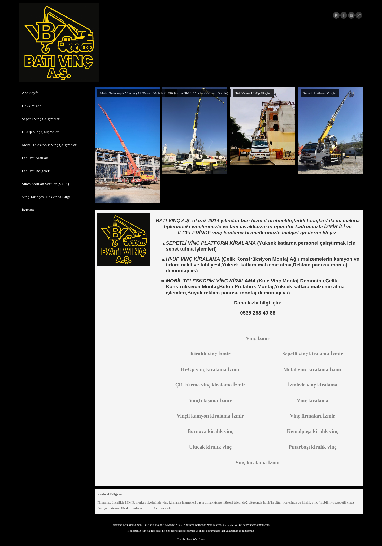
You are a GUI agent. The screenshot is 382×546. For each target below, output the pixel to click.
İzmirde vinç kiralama (312, 385)
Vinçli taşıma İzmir (210, 400)
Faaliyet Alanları (35, 158)
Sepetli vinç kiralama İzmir (312, 353)
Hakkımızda (31, 106)
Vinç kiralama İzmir (257, 462)
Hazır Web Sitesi (195, 539)
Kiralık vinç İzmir (210, 353)
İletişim (28, 210)
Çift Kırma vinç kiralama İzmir (210, 385)
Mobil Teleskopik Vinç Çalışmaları (49, 145)
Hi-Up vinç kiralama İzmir (210, 369)
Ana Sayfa (30, 93)
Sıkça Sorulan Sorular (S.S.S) (45, 184)
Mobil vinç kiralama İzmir (312, 369)
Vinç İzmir (258, 338)
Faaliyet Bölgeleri (36, 171)
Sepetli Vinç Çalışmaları (41, 119)
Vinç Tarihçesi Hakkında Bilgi (46, 197)
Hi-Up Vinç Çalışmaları (41, 132)
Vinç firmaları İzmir (312, 416)
